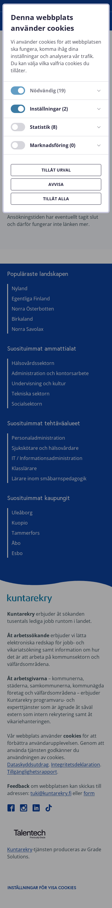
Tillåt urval (56, 170)
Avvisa (56, 184)
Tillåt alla (56, 198)
